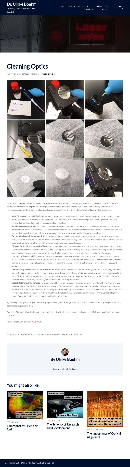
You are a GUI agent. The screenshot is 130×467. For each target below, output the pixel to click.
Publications (97, 6)
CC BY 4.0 (36, 321)
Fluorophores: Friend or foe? (22, 427)
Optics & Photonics (30, 74)
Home (61, 6)
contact (76, 334)
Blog (106, 6)
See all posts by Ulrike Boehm (65, 369)
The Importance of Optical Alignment (104, 435)
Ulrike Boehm (49, 74)
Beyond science (90, 9)
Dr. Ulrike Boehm (21, 4)
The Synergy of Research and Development (63, 426)
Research (81, 6)
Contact (105, 9)
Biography (71, 6)
